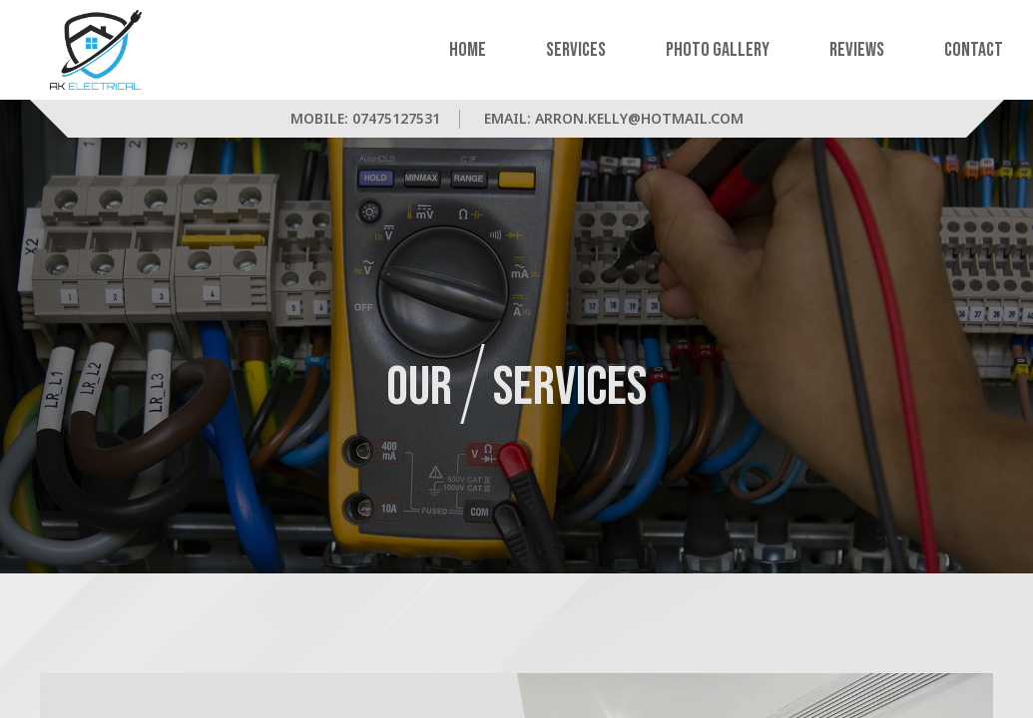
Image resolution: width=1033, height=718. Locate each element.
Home (467, 50)
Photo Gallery (718, 50)
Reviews (856, 50)
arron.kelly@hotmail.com (639, 118)
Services (576, 50)
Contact (973, 50)
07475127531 (396, 118)
